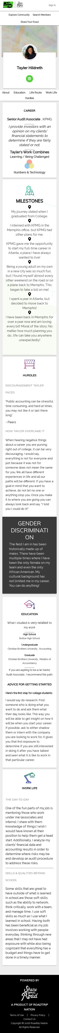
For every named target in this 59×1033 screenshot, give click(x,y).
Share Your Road (30, 22)
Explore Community (19, 14)
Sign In (52, 5)
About (5, 92)
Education (19, 92)
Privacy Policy (38, 1015)
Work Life (51, 92)
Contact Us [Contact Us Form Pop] (29, 1019)
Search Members (42, 14)
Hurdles (29, 98)
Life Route (35, 92)
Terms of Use (17, 1015)
